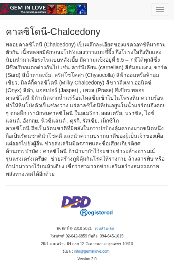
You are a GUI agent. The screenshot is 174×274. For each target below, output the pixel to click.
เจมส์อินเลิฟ (104, 228)
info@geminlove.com (92, 251)
